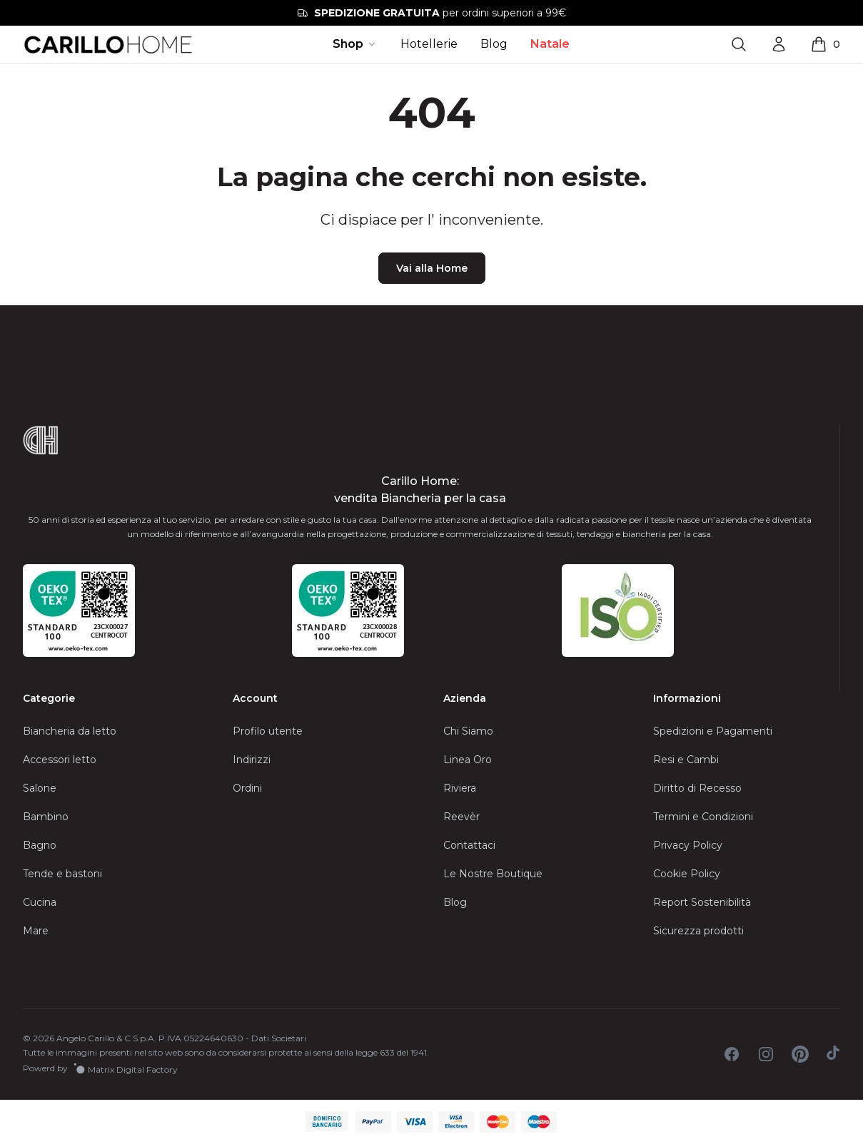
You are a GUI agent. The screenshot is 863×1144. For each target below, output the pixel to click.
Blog (494, 44)
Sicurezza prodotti (698, 930)
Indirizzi (252, 759)
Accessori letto (59, 759)
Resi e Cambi (686, 759)
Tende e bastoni (62, 873)
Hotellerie (429, 44)
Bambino (46, 816)
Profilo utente (268, 731)
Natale (550, 44)
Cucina (39, 902)
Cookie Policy (686, 873)
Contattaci (469, 845)
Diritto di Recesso (697, 788)
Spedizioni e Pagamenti (712, 731)
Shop (355, 44)
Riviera (459, 788)
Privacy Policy (687, 845)
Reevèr (461, 816)
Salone (39, 788)
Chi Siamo (468, 731)
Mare (36, 930)
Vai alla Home (432, 268)
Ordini (247, 788)
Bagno (39, 845)
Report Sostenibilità (702, 902)
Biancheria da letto (69, 731)
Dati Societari (278, 1038)
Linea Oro (467, 759)
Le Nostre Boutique (492, 873)
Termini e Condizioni (703, 816)
